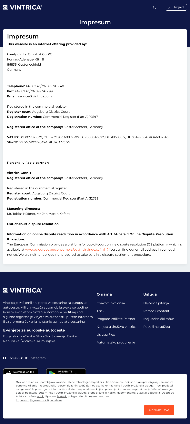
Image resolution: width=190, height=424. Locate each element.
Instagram (35, 358)
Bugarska (10, 336)
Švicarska (28, 341)
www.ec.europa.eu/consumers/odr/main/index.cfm (66, 249)
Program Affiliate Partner (116, 319)
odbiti (40, 396)
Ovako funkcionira (111, 303)
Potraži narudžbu (156, 327)
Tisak (101, 311)
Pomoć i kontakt (156, 311)
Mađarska (27, 336)
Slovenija (58, 336)
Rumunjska (46, 341)
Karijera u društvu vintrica (116, 327)
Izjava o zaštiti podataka (46, 400)
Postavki (62, 396)
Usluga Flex (106, 334)
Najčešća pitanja (156, 303)
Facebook (13, 358)
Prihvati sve (159, 410)
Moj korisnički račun (158, 319)
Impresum (22, 400)
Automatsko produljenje (116, 342)
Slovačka (43, 336)
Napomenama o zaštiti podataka (138, 392)
